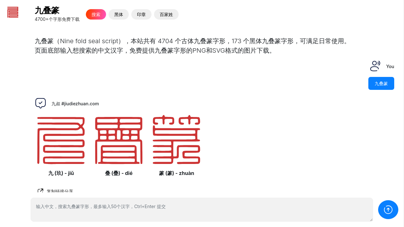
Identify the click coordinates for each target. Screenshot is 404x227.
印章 (141, 14)
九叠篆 (47, 10)
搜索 (96, 14)
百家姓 (166, 14)
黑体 (118, 14)
